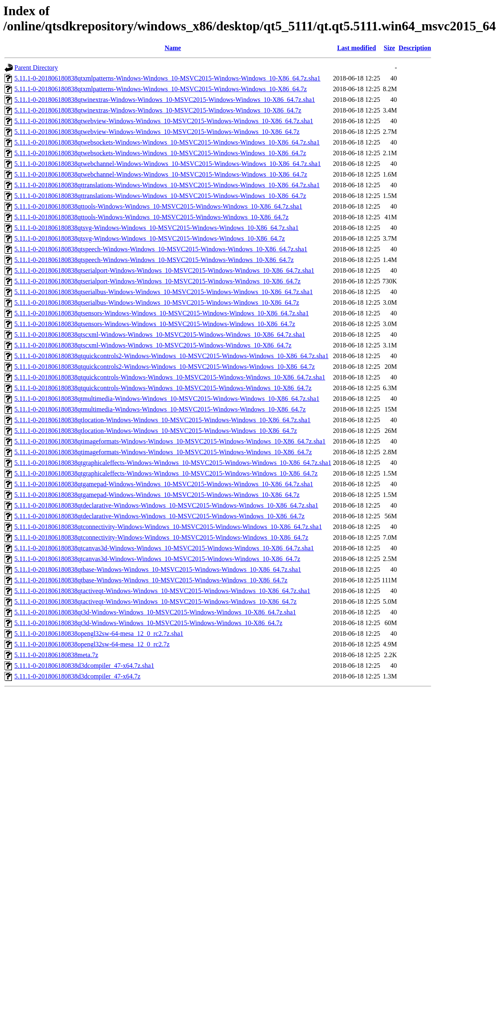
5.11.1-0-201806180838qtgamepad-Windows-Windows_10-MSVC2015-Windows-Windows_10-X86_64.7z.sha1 (163, 484)
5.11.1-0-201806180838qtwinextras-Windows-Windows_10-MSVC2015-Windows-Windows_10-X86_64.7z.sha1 (164, 99)
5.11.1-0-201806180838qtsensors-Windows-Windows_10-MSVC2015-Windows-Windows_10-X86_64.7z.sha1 (161, 313)
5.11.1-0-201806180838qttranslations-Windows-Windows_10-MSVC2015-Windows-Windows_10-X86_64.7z (160, 195)
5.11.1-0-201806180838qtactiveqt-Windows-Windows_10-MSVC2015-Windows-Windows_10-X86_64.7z (155, 601)
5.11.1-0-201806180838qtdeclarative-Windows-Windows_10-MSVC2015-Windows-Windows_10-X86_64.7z (159, 516)
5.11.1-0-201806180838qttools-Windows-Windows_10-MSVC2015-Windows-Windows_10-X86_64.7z (151, 217)
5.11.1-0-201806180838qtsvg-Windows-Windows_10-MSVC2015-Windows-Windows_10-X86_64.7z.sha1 (156, 227)
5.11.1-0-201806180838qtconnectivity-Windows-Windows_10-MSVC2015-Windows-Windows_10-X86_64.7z (161, 537)
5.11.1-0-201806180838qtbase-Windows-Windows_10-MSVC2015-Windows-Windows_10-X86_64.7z (151, 580)
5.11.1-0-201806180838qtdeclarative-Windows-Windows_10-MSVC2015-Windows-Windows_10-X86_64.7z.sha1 (166, 505)
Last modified (356, 47)
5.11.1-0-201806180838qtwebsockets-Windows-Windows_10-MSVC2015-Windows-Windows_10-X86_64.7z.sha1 (167, 142)
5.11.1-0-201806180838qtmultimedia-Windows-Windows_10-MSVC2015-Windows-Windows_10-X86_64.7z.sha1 (166, 398)
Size (389, 47)
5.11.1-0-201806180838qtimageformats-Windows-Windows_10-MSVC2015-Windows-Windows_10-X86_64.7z (163, 451)
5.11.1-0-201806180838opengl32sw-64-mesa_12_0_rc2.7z (91, 644)
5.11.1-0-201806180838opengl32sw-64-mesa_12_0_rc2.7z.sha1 (98, 633)
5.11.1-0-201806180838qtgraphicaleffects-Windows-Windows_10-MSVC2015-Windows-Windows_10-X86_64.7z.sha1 (172, 462)
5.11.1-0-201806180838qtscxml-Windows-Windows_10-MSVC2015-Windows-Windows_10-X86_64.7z (152, 345)
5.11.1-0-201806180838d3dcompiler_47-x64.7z (77, 676)
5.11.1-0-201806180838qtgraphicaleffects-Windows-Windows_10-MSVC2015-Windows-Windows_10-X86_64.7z (166, 473)
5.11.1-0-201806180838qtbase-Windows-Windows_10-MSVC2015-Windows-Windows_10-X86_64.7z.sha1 (157, 569)
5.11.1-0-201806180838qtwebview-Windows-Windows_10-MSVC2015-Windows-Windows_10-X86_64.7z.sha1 (163, 120)
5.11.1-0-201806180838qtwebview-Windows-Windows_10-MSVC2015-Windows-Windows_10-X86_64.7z (156, 131)
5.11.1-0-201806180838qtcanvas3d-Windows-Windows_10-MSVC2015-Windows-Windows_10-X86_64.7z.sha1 (164, 548)
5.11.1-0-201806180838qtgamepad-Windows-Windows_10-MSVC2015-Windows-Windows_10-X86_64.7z (156, 494)
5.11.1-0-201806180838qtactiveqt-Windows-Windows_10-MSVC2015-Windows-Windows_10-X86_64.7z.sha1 (162, 590)
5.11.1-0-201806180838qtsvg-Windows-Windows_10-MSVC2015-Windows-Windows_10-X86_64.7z (149, 238)
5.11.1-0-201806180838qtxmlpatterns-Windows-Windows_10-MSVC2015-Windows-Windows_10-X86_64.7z (160, 88)
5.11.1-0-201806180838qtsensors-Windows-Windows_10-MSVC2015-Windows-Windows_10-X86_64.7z (154, 323)
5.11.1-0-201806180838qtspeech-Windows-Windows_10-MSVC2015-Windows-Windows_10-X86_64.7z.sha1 (160, 249)
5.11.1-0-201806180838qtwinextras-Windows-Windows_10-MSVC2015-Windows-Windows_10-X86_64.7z (157, 110)
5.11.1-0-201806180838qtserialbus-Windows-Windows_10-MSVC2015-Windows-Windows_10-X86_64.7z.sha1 (163, 291)
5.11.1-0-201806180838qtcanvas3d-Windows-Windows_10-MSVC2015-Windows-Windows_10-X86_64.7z (157, 558)
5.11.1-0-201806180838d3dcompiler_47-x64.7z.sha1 (84, 665)
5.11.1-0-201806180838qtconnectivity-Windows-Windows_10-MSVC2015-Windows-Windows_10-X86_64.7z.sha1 (168, 526)
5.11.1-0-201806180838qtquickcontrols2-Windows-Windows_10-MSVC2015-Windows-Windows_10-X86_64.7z (164, 366)
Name (173, 47)
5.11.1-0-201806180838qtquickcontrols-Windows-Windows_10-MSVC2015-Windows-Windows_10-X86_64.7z (162, 387)
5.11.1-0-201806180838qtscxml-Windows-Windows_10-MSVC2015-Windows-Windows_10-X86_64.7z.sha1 (159, 334)
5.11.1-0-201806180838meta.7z (56, 654)
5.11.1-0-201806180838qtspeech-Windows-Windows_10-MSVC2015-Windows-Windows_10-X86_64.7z (154, 259)
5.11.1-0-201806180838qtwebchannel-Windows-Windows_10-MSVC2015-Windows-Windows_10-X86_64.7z (160, 174)
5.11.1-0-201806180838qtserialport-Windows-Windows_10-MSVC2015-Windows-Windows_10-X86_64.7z (157, 281)
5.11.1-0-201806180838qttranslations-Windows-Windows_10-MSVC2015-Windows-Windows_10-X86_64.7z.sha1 (167, 185)
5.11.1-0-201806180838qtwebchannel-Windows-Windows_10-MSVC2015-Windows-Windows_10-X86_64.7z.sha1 (167, 163)
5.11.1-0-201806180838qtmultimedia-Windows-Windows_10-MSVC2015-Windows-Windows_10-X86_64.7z (160, 409)
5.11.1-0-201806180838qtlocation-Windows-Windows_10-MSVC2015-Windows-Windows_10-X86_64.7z (155, 430)
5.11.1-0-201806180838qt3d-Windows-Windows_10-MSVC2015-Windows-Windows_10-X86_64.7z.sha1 (155, 612)
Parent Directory (36, 67)
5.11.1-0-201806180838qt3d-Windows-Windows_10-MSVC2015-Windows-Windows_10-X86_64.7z (148, 622)
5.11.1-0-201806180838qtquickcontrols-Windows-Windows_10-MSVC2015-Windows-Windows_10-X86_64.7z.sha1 (169, 377)
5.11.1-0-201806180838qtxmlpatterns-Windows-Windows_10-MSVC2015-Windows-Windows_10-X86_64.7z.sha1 (167, 78)
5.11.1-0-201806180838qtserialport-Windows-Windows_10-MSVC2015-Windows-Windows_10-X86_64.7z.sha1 (164, 270)
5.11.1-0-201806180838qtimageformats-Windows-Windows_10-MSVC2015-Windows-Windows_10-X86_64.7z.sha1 (170, 441)
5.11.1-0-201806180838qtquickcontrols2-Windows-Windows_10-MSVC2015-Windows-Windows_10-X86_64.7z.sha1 (171, 355)
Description (415, 47)
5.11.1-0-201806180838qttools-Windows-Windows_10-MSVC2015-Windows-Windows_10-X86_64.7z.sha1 (158, 206)
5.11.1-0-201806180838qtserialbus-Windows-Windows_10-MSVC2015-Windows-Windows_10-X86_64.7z (156, 302)
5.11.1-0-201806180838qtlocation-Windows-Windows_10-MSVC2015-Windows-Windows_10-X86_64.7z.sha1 (162, 419)
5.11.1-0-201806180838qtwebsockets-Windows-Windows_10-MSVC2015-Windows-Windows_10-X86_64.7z (160, 152)
